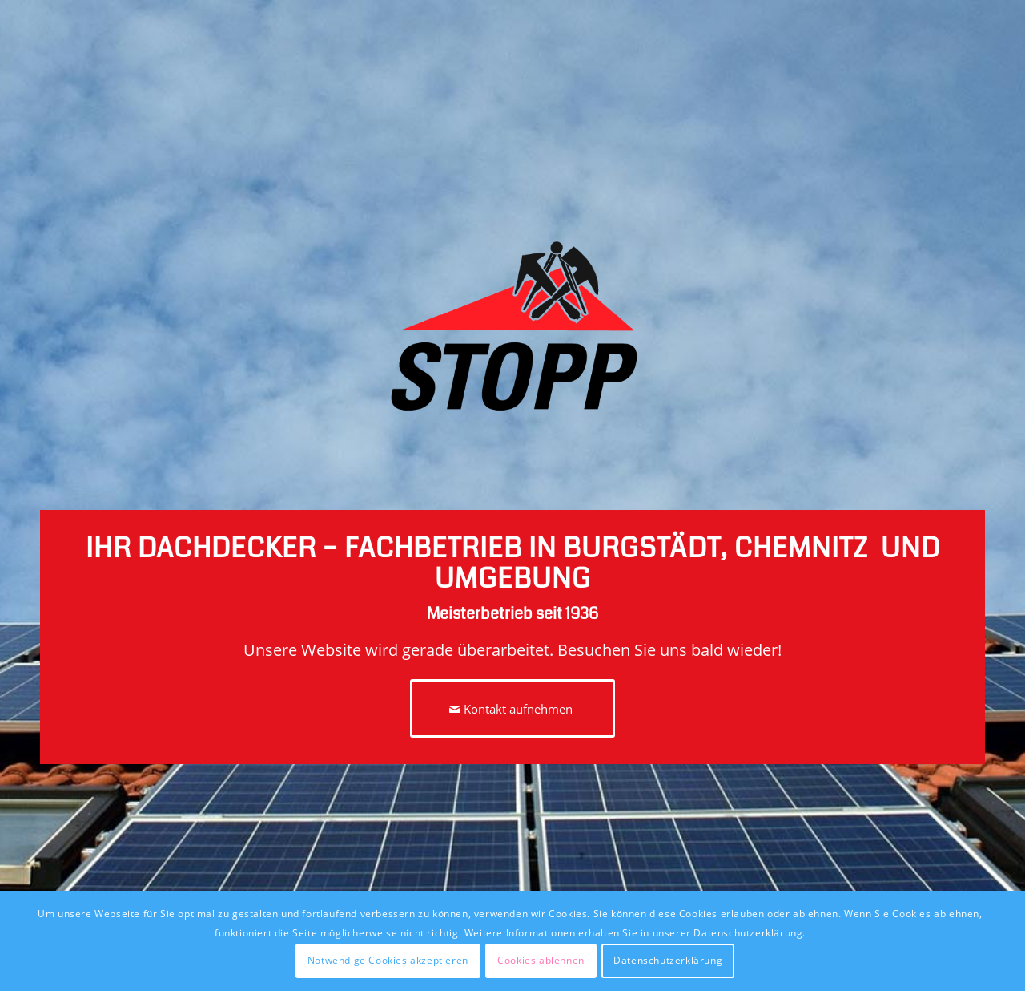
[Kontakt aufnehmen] (512, 708)
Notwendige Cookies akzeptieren (388, 960)
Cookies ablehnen (541, 960)
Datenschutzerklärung (667, 960)
